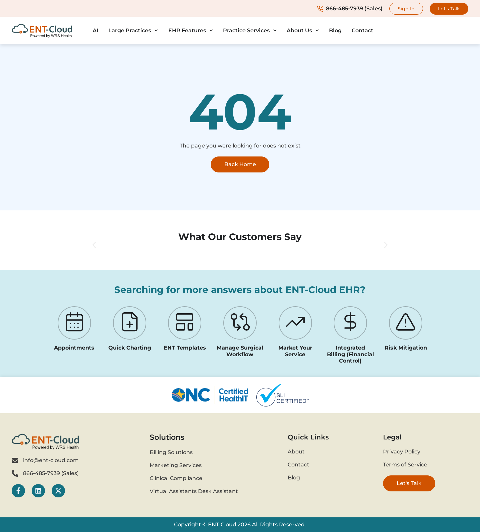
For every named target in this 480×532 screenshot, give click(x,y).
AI (95, 30)
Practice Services (250, 30)
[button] (94, 245)
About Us (303, 30)
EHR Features (190, 30)
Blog (335, 30)
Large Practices (133, 30)
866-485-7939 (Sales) (350, 8)
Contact (362, 30)
